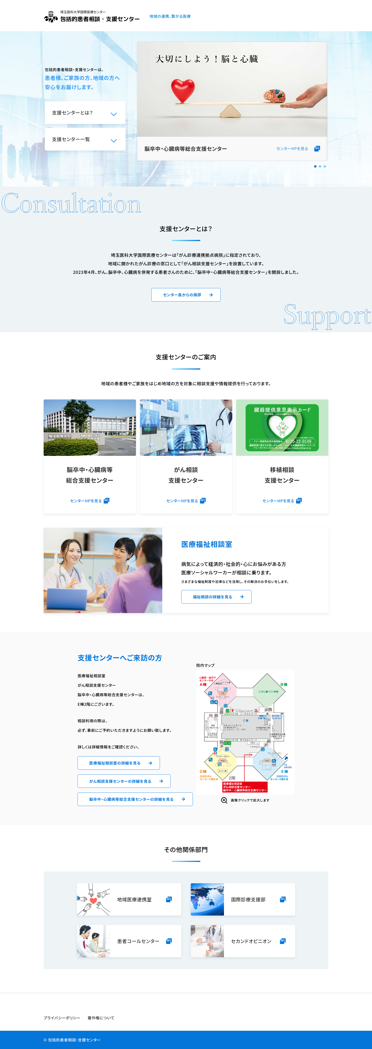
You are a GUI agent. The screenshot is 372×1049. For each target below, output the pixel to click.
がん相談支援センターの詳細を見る (120, 781)
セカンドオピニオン (251, 941)
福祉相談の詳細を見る (212, 597)
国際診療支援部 (248, 899)
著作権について (101, 1018)
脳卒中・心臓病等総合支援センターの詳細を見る (131, 799)
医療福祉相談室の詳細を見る (114, 763)
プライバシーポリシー (62, 1018)
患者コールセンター (138, 941)
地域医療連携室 (134, 899)
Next (321, 101)
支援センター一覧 (71, 139)
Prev (143, 101)
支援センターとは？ (72, 112)
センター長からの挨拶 (182, 295)
